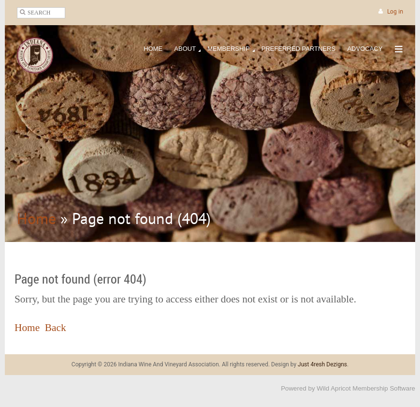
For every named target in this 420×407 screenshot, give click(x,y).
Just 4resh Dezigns (322, 364)
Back (55, 327)
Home (36, 218)
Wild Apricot (333, 388)
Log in (395, 11)
